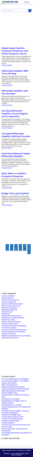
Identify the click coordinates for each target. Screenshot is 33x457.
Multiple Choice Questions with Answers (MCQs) (16, 335)
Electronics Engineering (9, 302)
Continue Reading (7, 65)
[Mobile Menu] (27, 2)
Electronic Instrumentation (10, 308)
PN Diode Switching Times (9, 393)
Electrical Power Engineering (10, 300)
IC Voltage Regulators (8, 422)
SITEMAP (28, 450)
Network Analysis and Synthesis (11, 321)
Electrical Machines (7, 298)
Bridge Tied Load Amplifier (15, 193)
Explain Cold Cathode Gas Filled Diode (13, 387)
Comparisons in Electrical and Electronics (14, 329)
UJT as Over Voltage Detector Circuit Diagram (15, 379)
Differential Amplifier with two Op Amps (13, 391)
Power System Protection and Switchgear (14, 325)
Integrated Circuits (7, 312)
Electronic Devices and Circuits (11, 306)
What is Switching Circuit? (9, 385)
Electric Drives (6, 314)
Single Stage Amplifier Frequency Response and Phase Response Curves (15, 51)
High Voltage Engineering (9, 310)
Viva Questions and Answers (10, 337)
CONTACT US (20, 450)
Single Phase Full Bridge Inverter (11, 415)
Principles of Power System (10, 323)
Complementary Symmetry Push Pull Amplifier (15, 389)
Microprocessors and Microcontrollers (13, 317)
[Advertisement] (16, 29)
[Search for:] (30, 2)
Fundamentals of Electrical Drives (12, 315)
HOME (4, 450)
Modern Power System (8, 319)
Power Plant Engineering (9, 327)
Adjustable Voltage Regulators (11, 421)
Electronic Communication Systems (12, 304)
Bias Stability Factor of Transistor (12, 405)
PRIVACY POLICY (11, 450)
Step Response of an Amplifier (11, 399)
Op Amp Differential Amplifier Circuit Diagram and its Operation (15, 113)
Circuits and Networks (8, 296)
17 (29, 249)
